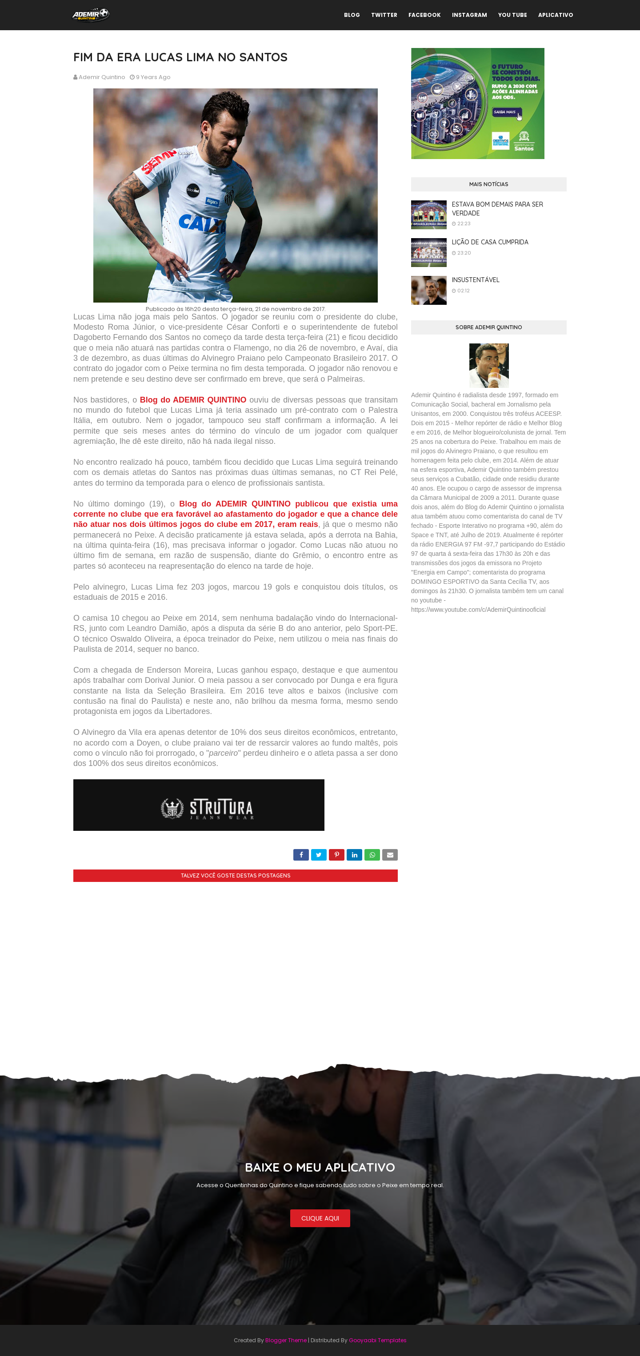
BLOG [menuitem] (352, 15)
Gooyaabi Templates (378, 1340)
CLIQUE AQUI (320, 1218)
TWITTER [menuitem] (384, 15)
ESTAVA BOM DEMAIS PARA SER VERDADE (497, 208)
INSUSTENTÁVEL (476, 280)
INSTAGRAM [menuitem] (469, 15)
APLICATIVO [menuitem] (555, 15)
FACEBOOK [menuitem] (424, 15)
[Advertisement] (477, 685)
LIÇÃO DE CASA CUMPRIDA (490, 242)
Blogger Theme (286, 1340)
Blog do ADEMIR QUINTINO (191, 399)
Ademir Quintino (102, 77)
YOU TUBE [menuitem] (512, 15)
